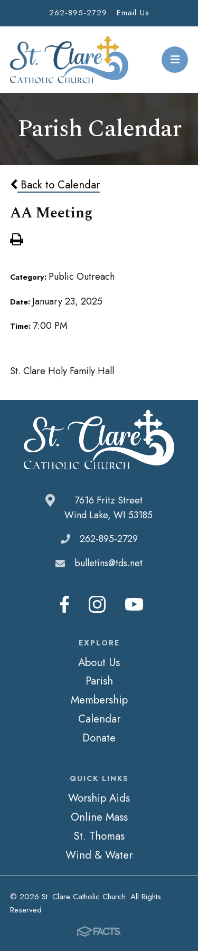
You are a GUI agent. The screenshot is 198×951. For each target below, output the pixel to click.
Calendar (99, 719)
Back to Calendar (55, 185)
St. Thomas (99, 836)
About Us (99, 662)
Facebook (64, 604)
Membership (99, 700)
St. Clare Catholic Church (69, 59)
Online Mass (99, 817)
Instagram (97, 604)
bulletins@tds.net (108, 563)
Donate (99, 738)
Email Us (133, 12)
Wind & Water (99, 855)
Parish (99, 681)
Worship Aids (99, 798)
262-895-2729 (78, 12)
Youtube (134, 604)
